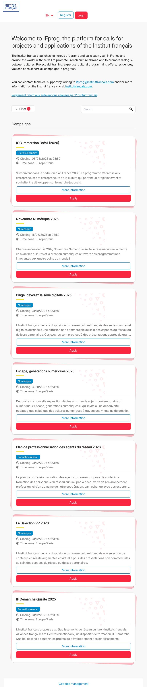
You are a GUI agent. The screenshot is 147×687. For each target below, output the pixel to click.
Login (138, 6)
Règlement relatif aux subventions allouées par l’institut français (54, 86)
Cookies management (73, 675)
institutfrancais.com (78, 77)
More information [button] (73, 181)
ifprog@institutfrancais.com (95, 73)
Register (122, 6)
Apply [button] (73, 189)
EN (106, 6)
